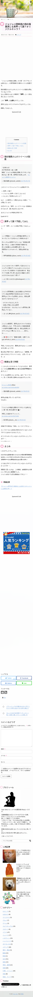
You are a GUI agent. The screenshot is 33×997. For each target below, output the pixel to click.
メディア (19, 34)
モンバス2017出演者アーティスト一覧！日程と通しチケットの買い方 (15, 714)
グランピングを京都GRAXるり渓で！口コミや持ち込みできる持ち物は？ (16, 707)
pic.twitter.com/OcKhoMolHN (10, 387)
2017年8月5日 (25, 391)
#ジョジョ (12, 177)
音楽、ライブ (7, 977)
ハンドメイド (7, 941)
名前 (3, 749)
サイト (3, 762)
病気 (4, 962)
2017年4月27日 (25, 181)
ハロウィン (6, 938)
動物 (4, 953)
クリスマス (6, 917)
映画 (4, 956)
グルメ (5, 920)
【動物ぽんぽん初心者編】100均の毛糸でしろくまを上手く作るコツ (23, 880)
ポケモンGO (6, 944)
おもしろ (5, 911)
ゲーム (5, 923)
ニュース (5, 935)
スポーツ (5, 929)
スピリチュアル (8, 926)
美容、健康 (6, 965)
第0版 (22, 994)
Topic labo (4, 2)
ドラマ (5, 932)
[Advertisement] (16, 59)
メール (4, 755)
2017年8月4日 (21, 420)
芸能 (4, 968)
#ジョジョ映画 (6, 385)
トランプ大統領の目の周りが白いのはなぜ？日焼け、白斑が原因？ (23, 852)
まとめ (9, 150)
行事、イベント (8, 971)
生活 (4, 959)
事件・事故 (6, 950)
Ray (5, 697)
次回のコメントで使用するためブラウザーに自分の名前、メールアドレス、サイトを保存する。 (16, 770)
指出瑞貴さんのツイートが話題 (16, 143)
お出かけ (5, 914)
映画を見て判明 (12, 148)
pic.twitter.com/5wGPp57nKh (10, 416)
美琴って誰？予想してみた (15, 146)
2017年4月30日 (25, 255)
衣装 (4, 974)
